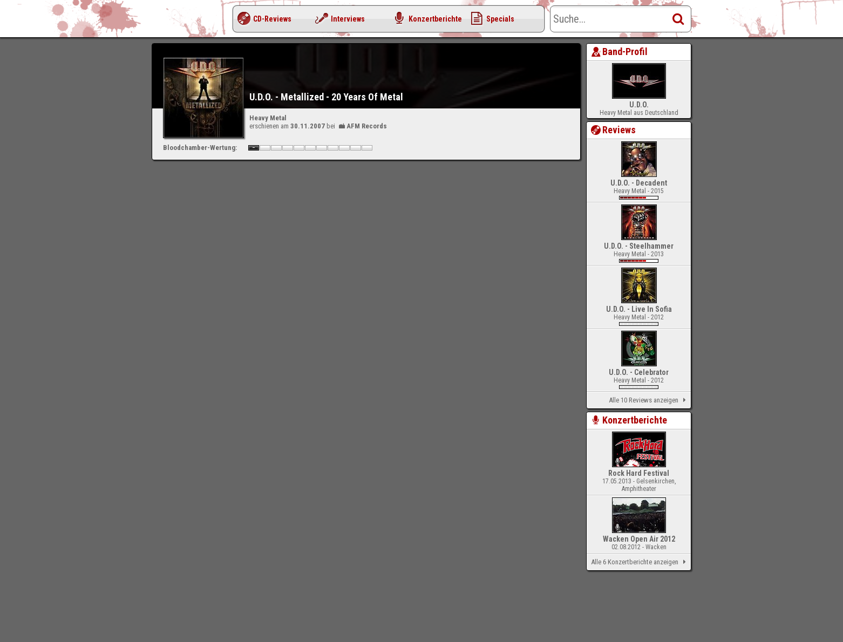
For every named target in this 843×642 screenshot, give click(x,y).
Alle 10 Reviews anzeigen (649, 400)
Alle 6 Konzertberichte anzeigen (640, 562)
